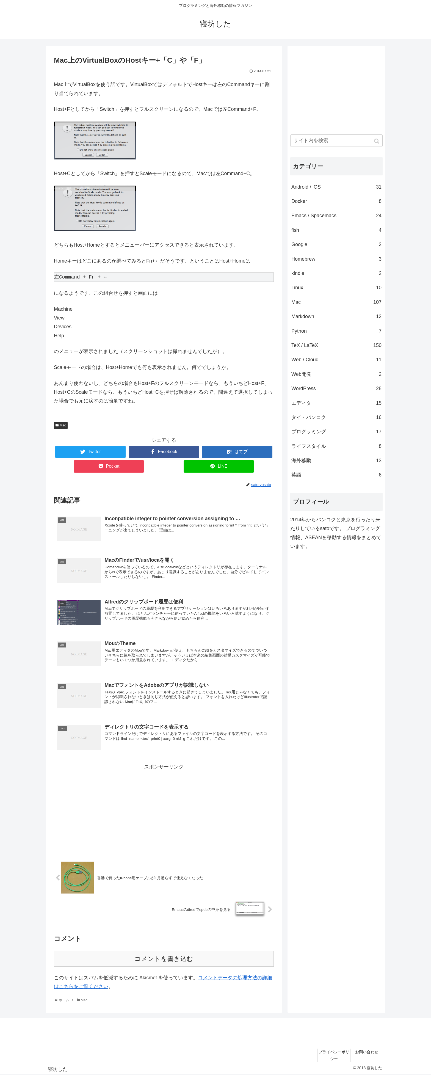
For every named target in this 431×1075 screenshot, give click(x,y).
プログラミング (336, 431)
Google (336, 244)
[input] (336, 140)
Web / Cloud (336, 359)
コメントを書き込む (163, 959)
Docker (336, 201)
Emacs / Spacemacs (336, 215)
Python (336, 331)
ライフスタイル (336, 446)
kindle (336, 273)
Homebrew (336, 259)
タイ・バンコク (336, 417)
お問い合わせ (366, 1052)
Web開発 (336, 374)
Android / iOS (336, 187)
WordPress (336, 388)
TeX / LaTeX (336, 345)
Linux (336, 287)
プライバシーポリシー (334, 1056)
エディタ (336, 403)
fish (336, 230)
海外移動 (336, 460)
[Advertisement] (164, 810)
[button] (377, 141)
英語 (336, 474)
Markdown (336, 316)
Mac (63, 425)
